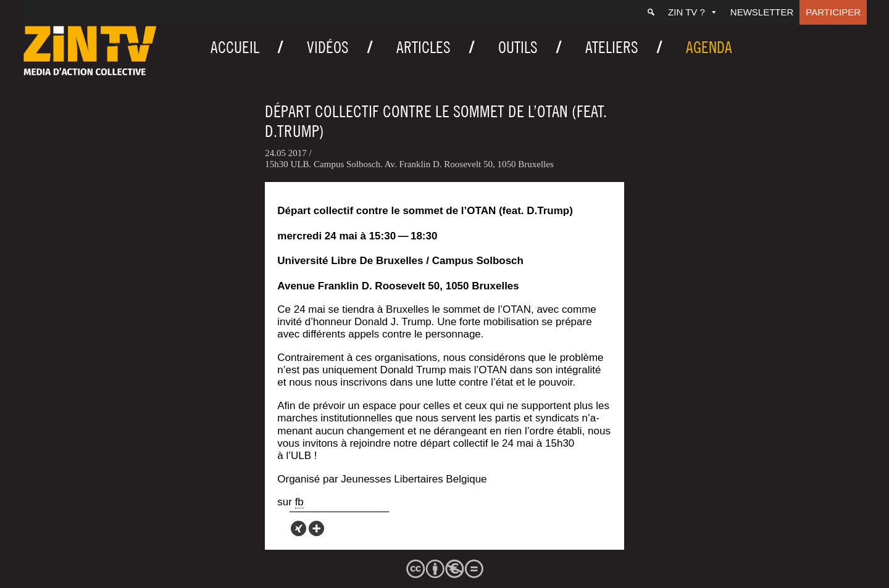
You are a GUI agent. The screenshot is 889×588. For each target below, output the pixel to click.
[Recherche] (651, 12)
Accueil (235, 47)
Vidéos (328, 47)
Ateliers (611, 47)
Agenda (709, 47)
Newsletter (762, 12)
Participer (833, 12)
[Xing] (298, 528)
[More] (316, 528)
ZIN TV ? (693, 12)
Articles (423, 47)
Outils (518, 47)
